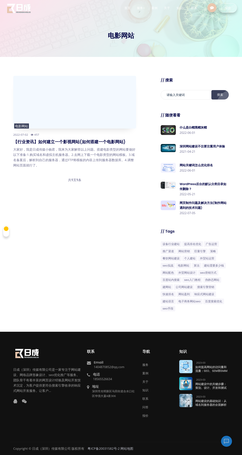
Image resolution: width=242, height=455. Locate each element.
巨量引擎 (200, 251)
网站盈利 (184, 294)
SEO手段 (168, 308)
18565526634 (102, 379)
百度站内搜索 (171, 280)
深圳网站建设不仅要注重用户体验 (202, 146)
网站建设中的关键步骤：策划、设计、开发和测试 (210, 386)
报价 (230, 8)
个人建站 (189, 258)
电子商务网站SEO (189, 301)
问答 (145, 407)
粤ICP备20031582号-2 (104, 448)
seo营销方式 (208, 273)
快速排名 (168, 294)
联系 (145, 399)
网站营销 (184, 251)
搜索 (222, 95)
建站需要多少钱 (214, 265)
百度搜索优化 (213, 301)
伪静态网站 (212, 280)
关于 (145, 382)
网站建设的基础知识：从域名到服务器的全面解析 (210, 403)
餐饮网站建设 (171, 258)
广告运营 (211, 244)
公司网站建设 (184, 287)
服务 (145, 365)
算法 (196, 265)
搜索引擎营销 (205, 287)
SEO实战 (168, 265)
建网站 (167, 287)
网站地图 (126, 448)
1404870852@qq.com (109, 367)
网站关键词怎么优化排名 (196, 165)
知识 (145, 390)
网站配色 (168, 273)
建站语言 (168, 301)
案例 (145, 373)
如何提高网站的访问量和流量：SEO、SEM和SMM (211, 369)
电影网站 (21, 126)
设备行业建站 (171, 244)
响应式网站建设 (204, 294)
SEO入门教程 (192, 280)
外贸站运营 (207, 258)
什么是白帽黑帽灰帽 (193, 127)
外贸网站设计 (186, 273)
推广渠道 (168, 251)
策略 (213, 251)
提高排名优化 (192, 244)
